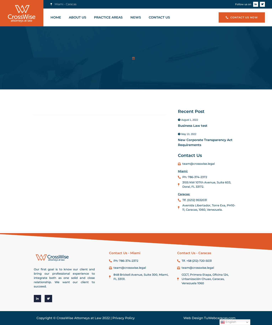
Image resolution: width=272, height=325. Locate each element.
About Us (77, 17)
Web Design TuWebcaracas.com (209, 318)
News (135, 17)
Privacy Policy (123, 318)
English (228, 322)
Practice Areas (108, 17)
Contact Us (159, 17)
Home (56, 17)
